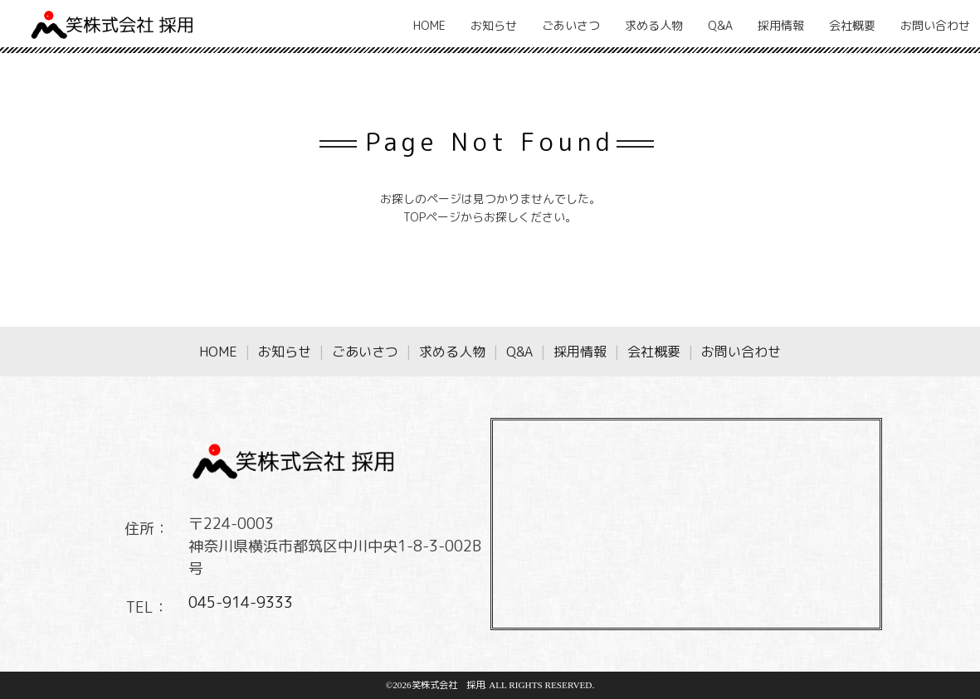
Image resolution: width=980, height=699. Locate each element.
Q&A (720, 25)
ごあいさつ (571, 25)
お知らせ (493, 25)
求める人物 (654, 25)
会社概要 (852, 25)
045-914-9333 (240, 602)
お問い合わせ (935, 25)
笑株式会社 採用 (448, 685)
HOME (429, 25)
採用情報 (781, 25)
